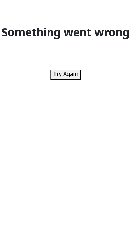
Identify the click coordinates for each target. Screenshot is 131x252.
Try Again (65, 74)
